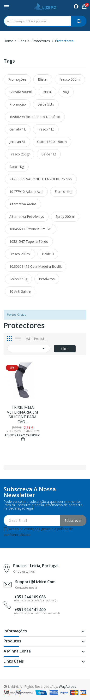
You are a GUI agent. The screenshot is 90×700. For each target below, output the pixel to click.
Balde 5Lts (45, 104)
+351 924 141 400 (30, 609)
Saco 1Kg (16, 166)
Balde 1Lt (48, 154)
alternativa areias (22, 204)
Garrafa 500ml (20, 91)
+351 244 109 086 (30, 596)
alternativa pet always (26, 216)
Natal (47, 91)
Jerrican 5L (17, 141)
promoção (17, 104)
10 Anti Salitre (20, 291)
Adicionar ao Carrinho (23, 435)
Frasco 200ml (19, 254)
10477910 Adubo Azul (26, 191)
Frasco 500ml (69, 79)
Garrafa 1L (17, 129)
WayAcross (67, 686)
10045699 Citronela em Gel (30, 229)
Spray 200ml (65, 216)
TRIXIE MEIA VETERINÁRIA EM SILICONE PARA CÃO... (22, 414)
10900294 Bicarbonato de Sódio (34, 116)
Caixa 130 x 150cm (52, 141)
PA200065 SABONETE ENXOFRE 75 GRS (40, 179)
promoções (17, 79)
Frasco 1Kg (63, 191)
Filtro (65, 348)
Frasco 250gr (19, 154)
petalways (47, 279)
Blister (43, 79)
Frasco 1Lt (45, 129)
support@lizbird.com (35, 581)
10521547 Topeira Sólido (28, 241)
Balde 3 (48, 254)
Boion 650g (18, 279)
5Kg (66, 91)
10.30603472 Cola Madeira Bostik (35, 266)
